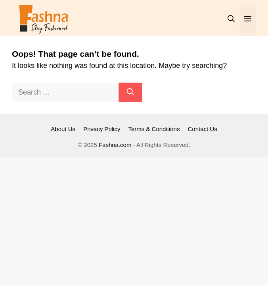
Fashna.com (115, 144)
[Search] (130, 92)
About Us (63, 129)
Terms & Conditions (154, 129)
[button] (231, 19)
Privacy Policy (101, 129)
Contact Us (202, 129)
